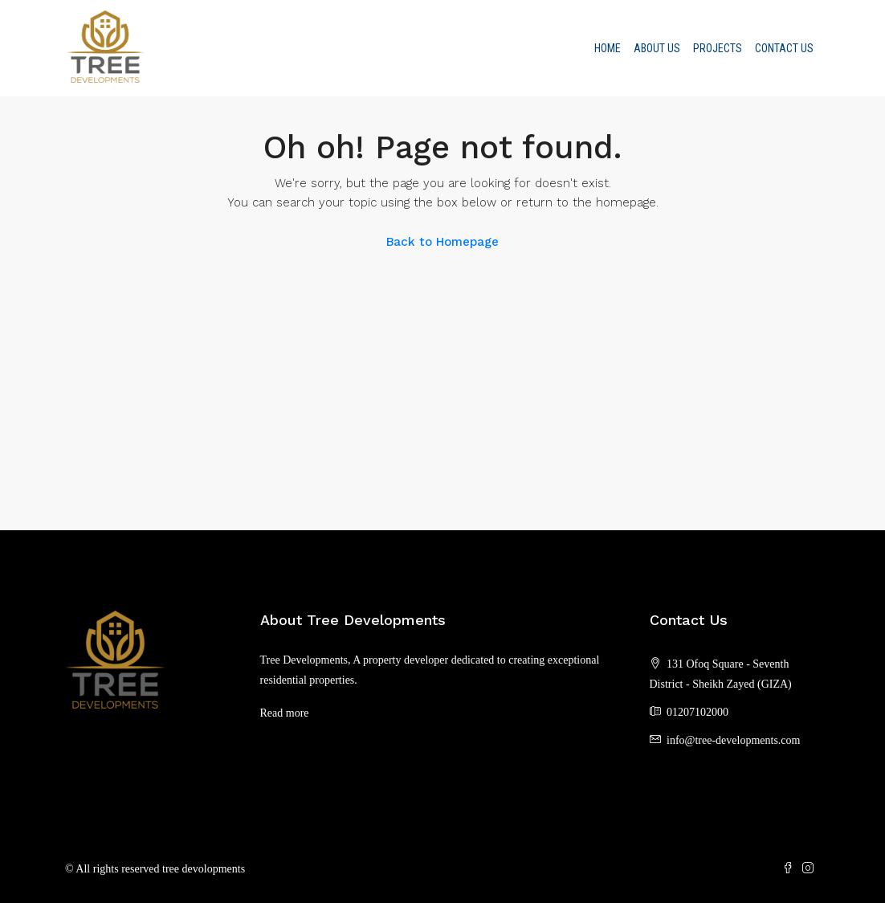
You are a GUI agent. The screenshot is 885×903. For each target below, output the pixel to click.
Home (607, 48)
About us (657, 48)
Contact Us (784, 48)
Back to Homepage (442, 242)
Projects (717, 48)
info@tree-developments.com (733, 740)
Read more (284, 713)
